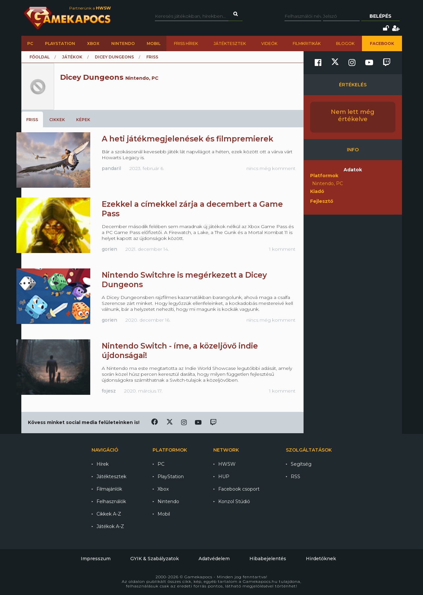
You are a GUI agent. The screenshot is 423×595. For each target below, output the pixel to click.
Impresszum (96, 559)
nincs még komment (270, 168)
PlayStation (60, 43)
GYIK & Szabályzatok (154, 559)
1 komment (282, 249)
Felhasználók (111, 501)
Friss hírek (186, 43)
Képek (83, 119)
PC (30, 43)
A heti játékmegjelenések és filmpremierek (187, 138)
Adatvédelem (214, 559)
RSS (295, 476)
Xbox (93, 43)
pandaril (111, 168)
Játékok (72, 56)
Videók (269, 43)
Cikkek (57, 119)
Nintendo (123, 43)
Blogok (345, 43)
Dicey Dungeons (114, 56)
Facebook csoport (239, 489)
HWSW (227, 464)
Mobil (153, 43)
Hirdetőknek (321, 559)
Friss (32, 119)
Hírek (102, 464)
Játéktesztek (230, 43)
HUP (223, 476)
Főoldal (40, 56)
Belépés (380, 16)
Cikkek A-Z (108, 514)
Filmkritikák (307, 43)
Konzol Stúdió (234, 501)
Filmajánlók (109, 489)
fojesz (109, 391)
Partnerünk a (90, 8)
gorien (109, 249)
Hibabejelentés (267, 559)
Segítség (301, 464)
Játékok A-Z (110, 526)
